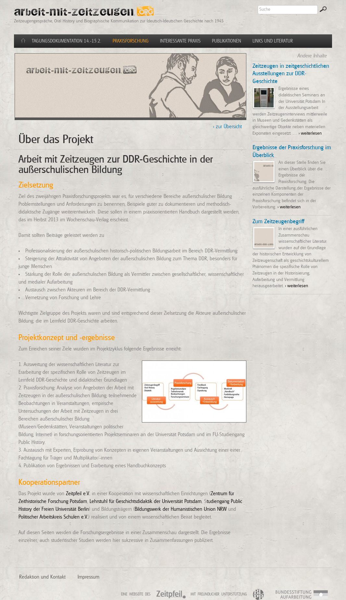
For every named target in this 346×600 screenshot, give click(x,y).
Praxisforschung (131, 41)
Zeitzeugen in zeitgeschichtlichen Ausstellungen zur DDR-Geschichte (291, 74)
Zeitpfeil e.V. (78, 493)
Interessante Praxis (180, 41)
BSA (325, 595)
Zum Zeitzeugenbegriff (278, 222)
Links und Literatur (273, 41)
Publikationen (226, 41)
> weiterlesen (310, 133)
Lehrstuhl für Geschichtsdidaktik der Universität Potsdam (146, 501)
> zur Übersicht (227, 126)
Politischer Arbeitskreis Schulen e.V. (53, 517)
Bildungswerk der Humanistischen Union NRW (181, 509)
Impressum (88, 577)
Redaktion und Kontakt (42, 577)
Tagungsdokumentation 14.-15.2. (66, 41)
